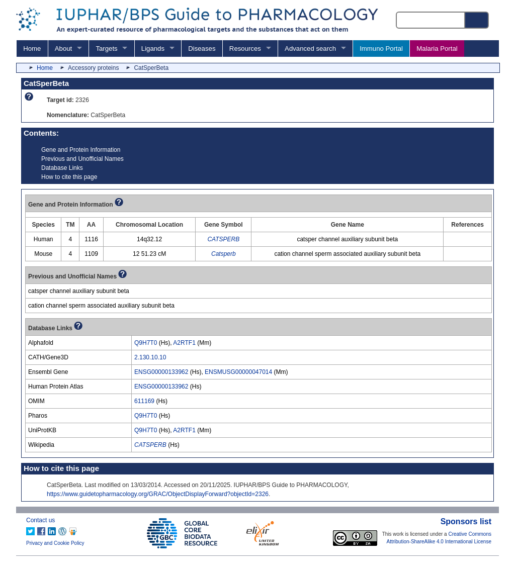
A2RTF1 (184, 342)
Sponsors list (466, 521)
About (63, 48)
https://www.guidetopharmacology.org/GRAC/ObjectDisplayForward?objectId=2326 (158, 494)
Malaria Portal (436, 48)
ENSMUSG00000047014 (238, 371)
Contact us (40, 520)
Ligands (152, 48)
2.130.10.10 (150, 357)
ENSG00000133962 (161, 371)
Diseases (201, 48)
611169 (144, 401)
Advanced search (310, 48)
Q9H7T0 (145, 342)
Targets (106, 48)
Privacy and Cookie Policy (55, 543)
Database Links (62, 167)
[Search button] (477, 20)
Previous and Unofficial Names (82, 158)
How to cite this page (69, 176)
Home (32, 48)
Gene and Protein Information (80, 149)
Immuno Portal (381, 48)
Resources (245, 48)
